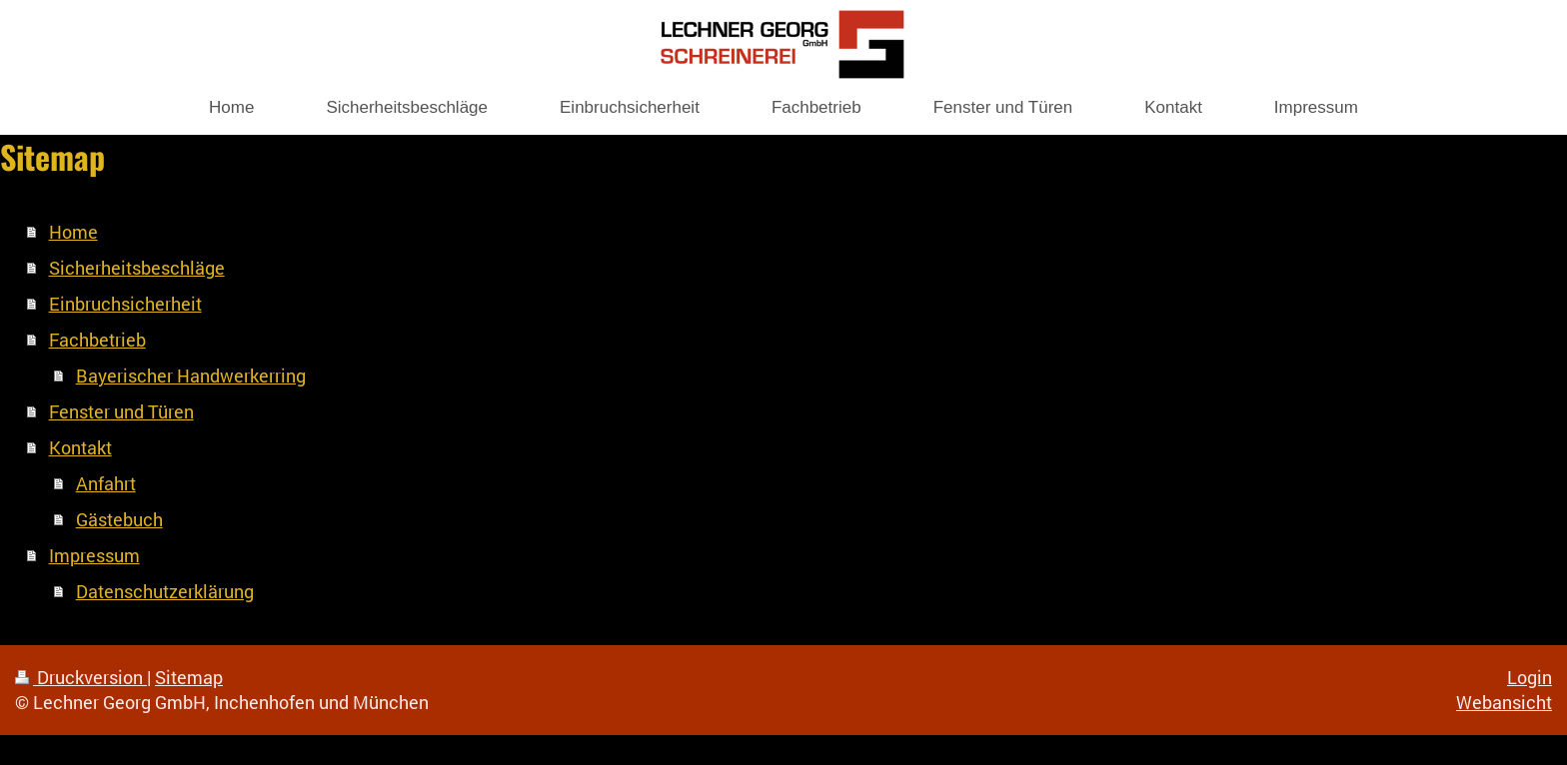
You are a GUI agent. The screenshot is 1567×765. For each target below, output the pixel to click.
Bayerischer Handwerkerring (191, 375)
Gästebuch (119, 519)
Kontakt (80, 447)
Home (73, 232)
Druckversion (81, 677)
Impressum (94, 555)
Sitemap (189, 677)
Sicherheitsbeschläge (137, 268)
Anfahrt (106, 483)
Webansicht (1504, 702)
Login (1529, 677)
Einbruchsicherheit (125, 304)
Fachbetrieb (97, 340)
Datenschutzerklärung (165, 591)
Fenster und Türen (121, 411)
